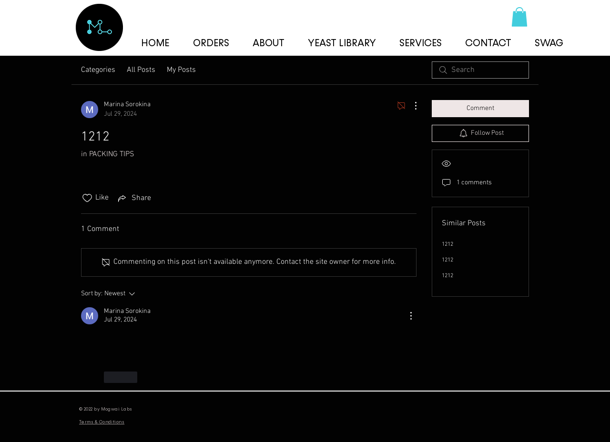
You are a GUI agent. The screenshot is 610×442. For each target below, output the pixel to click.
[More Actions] (411, 105)
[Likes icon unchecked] (87, 198)
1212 (447, 244)
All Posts (141, 70)
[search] (480, 70)
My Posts (181, 70)
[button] (519, 17)
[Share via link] (133, 198)
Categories (98, 70)
